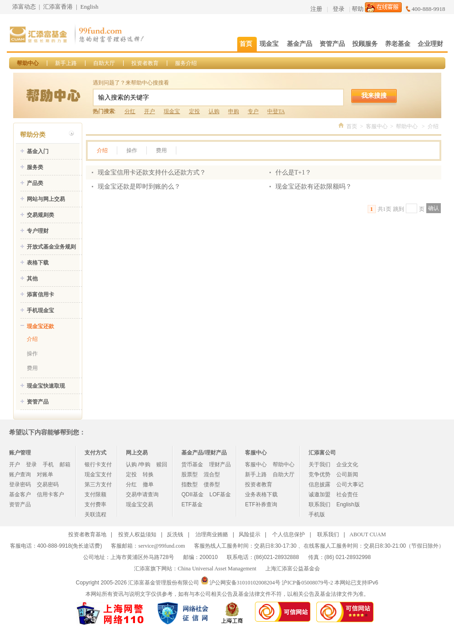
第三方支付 (98, 484)
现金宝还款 (40, 326)
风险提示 (249, 534)
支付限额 (95, 494)
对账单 (45, 474)
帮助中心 (28, 63)
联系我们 (319, 504)
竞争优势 (319, 474)
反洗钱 (175, 534)
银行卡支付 (98, 464)
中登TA (275, 111)
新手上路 (66, 63)
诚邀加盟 (319, 494)
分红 (130, 111)
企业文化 (347, 464)
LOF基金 (220, 494)
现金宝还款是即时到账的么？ (139, 186)
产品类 (35, 183)
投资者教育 (145, 63)
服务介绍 (186, 63)
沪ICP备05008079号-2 (307, 582)
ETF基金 (192, 504)
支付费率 (95, 504)
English (89, 6)
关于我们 (319, 464)
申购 (233, 111)
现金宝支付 (98, 474)
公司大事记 (350, 484)
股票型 (189, 474)
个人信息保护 (288, 534)
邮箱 (65, 464)
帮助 (358, 8)
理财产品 (220, 464)
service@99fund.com (161, 546)
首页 (351, 126)
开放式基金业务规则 (51, 247)
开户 (149, 111)
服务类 (35, 167)
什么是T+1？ (293, 172)
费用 (32, 368)
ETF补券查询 (261, 504)
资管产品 (38, 401)
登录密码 (20, 484)
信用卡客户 (50, 494)
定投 (194, 111)
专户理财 (38, 231)
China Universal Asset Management (217, 568)
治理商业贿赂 (211, 534)
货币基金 (192, 464)
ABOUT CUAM (367, 534)
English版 (347, 504)
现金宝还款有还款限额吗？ (313, 186)
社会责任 (347, 494)
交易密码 (48, 484)
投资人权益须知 (137, 534)
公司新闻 (347, 474)
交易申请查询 (142, 494)
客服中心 (377, 126)
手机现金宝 (40, 310)
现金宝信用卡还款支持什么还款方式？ (152, 172)
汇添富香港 (58, 6)
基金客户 (20, 494)
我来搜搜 (374, 95)
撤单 (148, 484)
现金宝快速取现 (46, 386)
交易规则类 (40, 215)
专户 (253, 111)
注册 (316, 8)
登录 (338, 8)
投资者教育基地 (87, 534)
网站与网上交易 (46, 199)
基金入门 (38, 151)
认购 (214, 111)
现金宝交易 (139, 504)
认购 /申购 (138, 464)
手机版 (317, 514)
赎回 (161, 464)
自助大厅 (104, 63)
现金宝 (172, 111)
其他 (32, 278)
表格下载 (38, 262)
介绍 (32, 339)
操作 (32, 353)
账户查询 (20, 474)
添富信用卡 (40, 294)
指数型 (189, 484)
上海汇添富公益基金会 (292, 568)
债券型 (212, 484)
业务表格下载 (261, 494)
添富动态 (24, 6)
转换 (148, 474)
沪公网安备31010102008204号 (245, 582)
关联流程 (95, 514)
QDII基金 (192, 494)
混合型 (212, 474)
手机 (48, 464)
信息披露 (319, 484)
